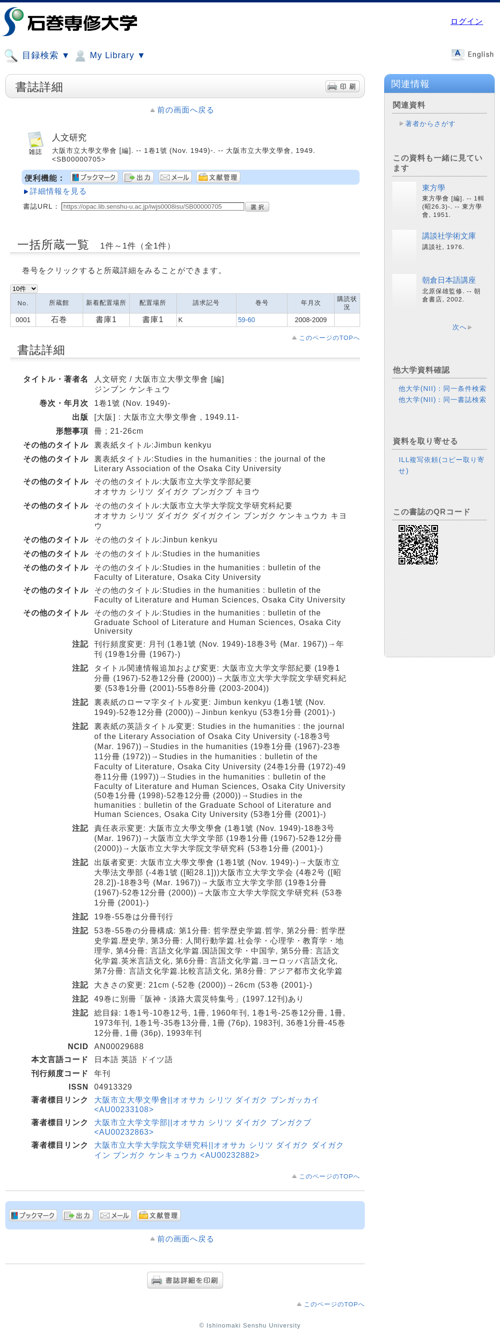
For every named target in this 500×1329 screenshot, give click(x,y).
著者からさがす (430, 123)
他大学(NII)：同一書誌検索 (443, 399)
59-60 (246, 320)
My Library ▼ (109, 56)
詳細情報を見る (58, 191)
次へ (459, 327)
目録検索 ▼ (37, 56)
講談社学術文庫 (449, 236)
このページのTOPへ (329, 337)
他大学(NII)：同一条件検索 (443, 388)
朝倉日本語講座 (449, 280)
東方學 (433, 188)
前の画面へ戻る (185, 110)
